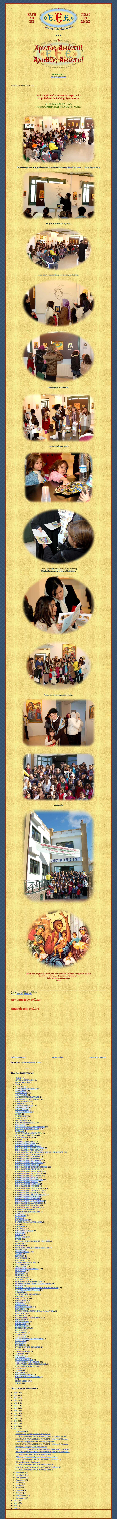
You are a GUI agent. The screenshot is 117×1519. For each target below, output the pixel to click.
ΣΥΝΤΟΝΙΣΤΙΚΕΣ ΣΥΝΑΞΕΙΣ (27, 1347)
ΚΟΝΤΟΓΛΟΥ (20, 1260)
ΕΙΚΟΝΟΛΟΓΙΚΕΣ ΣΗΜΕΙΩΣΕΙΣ (29, 1190)
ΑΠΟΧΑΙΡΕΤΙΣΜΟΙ (23, 1112)
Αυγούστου (20, 1480)
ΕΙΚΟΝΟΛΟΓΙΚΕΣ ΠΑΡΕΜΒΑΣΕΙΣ (29, 1188)
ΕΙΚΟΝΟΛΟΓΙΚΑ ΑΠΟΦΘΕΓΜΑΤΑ (29, 1148)
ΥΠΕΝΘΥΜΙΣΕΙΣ (22, 1358)
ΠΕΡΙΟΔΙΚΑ (20, 1309)
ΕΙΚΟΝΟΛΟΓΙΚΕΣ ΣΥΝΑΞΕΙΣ (27, 1192)
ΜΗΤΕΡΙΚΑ (20, 1273)
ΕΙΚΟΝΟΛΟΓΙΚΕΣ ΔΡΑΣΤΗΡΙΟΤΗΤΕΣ (31, 1167)
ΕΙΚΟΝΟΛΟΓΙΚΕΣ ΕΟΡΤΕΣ (26, 1178)
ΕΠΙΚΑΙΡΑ (19, 994)
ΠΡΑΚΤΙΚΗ (20, 1320)
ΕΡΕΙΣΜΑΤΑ (28, 994)
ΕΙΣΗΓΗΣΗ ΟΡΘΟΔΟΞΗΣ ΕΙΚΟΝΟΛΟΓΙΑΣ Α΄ (34, 1470)
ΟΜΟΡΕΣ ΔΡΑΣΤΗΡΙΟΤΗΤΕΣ (27, 1290)
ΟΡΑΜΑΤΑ (19, 1292)
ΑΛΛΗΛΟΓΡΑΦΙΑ (22, 1101)
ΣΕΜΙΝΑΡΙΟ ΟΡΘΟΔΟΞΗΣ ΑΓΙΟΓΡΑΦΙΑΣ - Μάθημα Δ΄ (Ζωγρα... (41, 1444)
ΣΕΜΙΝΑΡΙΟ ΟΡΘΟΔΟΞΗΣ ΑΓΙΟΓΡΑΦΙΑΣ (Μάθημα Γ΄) (38, 1459)
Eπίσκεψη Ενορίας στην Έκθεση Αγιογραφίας (32, 1434)
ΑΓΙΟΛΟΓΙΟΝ (21, 1093)
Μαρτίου (19, 1493)
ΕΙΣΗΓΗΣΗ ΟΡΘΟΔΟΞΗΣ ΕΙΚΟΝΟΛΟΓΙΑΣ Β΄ (34, 1465)
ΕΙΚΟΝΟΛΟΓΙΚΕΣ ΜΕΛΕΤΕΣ (27, 1184)
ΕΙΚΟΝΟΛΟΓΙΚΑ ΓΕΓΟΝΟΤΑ (27, 1150)
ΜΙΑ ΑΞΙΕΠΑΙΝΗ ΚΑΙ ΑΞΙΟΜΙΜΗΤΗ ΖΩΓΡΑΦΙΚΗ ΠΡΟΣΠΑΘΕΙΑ (42, 1449)
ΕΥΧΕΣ (18, 1239)
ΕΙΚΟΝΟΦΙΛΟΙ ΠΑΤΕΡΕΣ (26, 1209)
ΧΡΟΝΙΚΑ (19, 1368)
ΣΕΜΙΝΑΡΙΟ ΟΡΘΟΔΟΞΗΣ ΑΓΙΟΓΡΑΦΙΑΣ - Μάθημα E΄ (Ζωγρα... (41, 1439)
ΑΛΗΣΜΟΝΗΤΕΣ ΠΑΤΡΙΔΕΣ (27, 1097)
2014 (16, 1424)
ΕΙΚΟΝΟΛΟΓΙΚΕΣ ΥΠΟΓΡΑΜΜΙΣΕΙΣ (30, 1195)
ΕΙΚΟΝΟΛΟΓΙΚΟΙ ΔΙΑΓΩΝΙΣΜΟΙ (29, 1203)
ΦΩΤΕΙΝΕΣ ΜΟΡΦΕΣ (24, 1360)
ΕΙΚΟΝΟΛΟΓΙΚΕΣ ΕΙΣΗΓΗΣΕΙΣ (28, 1171)
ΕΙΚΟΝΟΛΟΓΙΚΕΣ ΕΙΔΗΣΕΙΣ (27, 1169)
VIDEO (18, 1383)
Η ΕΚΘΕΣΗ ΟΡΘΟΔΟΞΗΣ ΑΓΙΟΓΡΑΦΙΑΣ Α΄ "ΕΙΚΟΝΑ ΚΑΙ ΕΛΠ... (42, 1452)
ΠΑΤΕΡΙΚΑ (19, 1303)
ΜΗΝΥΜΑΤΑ (20, 1271)
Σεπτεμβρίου (21, 1477)
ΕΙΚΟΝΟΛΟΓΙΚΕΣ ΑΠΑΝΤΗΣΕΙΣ (29, 1163)
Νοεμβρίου (20, 1472)
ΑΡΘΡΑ (18, 1114)
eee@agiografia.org (58, 77)
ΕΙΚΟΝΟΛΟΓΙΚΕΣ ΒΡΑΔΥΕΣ (27, 1165)
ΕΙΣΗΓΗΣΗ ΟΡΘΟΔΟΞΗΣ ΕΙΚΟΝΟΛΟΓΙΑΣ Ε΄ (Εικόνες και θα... (41, 1436)
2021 (16, 1406)
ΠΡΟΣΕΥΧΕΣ (20, 1324)
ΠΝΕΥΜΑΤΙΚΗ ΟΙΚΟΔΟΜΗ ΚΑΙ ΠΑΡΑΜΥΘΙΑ (34, 1311)
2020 (16, 1408)
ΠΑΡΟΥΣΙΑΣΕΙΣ (22, 1298)
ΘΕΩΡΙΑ (18, 1254)
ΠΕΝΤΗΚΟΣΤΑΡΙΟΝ (23, 1307)
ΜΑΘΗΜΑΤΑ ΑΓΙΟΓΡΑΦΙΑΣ (26, 1269)
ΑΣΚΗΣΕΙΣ (20, 1118)
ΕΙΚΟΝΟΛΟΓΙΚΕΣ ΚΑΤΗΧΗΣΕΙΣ (29, 1180)
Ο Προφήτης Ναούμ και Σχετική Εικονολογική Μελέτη (36, 1457)
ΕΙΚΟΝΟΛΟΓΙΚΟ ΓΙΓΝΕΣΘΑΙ (27, 1199)
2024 (16, 1398)
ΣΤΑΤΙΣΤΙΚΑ (20, 1336)
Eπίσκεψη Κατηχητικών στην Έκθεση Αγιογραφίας (35, 1441)
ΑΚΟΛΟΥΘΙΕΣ (21, 1095)
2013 (16, 1426)
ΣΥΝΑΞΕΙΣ (19, 1343)
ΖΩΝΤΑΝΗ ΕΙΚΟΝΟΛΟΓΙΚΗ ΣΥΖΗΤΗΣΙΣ (32, 1241)
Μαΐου (18, 1488)
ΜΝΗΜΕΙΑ (19, 1275)
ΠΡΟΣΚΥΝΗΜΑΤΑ (23, 1328)
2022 (16, 1403)
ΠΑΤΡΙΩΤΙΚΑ (21, 1305)
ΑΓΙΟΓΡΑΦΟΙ (20, 1091)
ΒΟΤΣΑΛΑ (19, 1131)
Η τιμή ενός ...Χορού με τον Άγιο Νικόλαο (31, 1447)
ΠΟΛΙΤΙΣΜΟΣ (21, 1315)
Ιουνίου (19, 1485)
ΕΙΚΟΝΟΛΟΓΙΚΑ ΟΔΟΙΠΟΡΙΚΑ (28, 1154)
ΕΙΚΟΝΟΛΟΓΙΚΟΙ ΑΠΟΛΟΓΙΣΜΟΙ (29, 1201)
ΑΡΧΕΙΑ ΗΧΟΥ (21, 1116)
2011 (16, 1501)
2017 (16, 1416)
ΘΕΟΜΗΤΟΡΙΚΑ (22, 1252)
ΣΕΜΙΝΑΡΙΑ (20, 1334)
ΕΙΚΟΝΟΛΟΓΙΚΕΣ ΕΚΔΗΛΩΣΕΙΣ (29, 1173)
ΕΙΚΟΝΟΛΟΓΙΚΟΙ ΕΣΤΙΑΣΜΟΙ (28, 1207)
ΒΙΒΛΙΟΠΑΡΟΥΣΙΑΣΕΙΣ (25, 1122)
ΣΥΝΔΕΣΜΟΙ (20, 1345)
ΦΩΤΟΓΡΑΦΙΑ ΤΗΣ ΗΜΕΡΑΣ (27, 1362)
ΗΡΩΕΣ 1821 (20, 1243)
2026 (16, 1393)
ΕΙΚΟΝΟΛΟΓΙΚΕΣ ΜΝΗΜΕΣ (27, 1186)
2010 (16, 1503)
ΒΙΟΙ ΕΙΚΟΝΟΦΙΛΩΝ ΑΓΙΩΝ (27, 1129)
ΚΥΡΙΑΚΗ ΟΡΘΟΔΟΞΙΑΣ (25, 1262)
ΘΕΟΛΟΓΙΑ (20, 1250)
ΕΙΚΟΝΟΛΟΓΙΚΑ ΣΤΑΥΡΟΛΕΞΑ (28, 1158)
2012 (16, 1429)
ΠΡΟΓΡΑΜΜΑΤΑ (22, 1322)
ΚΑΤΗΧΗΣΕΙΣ (21, 1258)
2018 (16, 1413)
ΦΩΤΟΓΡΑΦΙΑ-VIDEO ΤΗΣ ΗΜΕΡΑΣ (30, 1364)
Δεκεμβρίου (20, 1431)
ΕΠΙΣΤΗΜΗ (20, 1233)
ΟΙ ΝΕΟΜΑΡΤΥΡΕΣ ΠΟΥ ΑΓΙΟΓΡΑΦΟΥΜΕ (33, 1284)
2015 (16, 1421)
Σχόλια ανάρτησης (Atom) (31, 1062)
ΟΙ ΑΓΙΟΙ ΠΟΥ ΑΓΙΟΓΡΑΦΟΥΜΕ (28, 1281)
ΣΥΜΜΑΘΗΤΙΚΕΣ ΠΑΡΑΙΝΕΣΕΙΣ (29, 1339)
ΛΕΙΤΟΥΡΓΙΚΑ (21, 1264)
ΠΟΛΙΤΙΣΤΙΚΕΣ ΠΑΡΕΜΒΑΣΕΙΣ (28, 1317)
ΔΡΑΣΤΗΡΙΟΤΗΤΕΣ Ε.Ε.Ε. (26, 1135)
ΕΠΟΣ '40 (19, 1235)
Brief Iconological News (24, 1375)
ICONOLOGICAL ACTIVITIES (27, 1377)
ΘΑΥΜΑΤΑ (19, 1245)
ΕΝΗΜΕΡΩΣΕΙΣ (22, 1220)
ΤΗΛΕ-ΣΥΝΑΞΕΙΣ (22, 1351)
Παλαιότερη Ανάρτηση (97, 1057)
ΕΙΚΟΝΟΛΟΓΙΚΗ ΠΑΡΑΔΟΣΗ (27, 1197)
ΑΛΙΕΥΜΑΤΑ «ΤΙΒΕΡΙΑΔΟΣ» (27, 1099)
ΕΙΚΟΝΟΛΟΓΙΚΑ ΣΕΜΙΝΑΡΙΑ (27, 1156)
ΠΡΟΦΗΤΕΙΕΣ (21, 1332)
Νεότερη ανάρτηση (18, 1057)
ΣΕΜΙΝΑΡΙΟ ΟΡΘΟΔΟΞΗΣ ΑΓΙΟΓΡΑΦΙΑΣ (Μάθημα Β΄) (38, 1467)
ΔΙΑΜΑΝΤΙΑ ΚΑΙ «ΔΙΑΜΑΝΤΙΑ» (28, 1133)
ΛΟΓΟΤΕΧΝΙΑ (21, 1267)
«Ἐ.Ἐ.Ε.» (18, 1078)
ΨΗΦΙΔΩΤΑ (20, 1373)
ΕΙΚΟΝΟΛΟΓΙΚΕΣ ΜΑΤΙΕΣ (26, 1182)
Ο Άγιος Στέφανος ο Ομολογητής (27, 1462)
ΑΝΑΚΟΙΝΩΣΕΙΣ (22, 1103)
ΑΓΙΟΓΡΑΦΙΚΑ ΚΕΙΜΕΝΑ (26, 1089)
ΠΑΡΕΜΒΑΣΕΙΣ (22, 1296)
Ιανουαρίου (20, 1498)
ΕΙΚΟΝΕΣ (19, 1139)
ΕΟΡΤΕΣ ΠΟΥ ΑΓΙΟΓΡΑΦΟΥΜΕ (28, 1222)
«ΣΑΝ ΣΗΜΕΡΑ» (22, 1082)
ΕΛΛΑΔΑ (19, 1218)
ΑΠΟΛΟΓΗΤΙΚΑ (22, 1108)
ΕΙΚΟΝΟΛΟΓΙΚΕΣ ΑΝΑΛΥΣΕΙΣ (28, 1161)
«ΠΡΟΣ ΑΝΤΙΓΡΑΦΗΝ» (24, 1080)
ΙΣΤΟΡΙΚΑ (19, 1256)
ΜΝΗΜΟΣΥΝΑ (21, 1277)
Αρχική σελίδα (57, 1057)
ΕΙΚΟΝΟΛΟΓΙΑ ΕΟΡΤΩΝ (25, 1144)
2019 (16, 1411)
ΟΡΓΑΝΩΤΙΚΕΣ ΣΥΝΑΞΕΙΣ (26, 1294)
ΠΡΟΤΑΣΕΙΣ (20, 1330)
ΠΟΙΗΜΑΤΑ (20, 1313)
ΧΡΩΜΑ (18, 1370)
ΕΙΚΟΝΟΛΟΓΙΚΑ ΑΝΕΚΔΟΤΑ (27, 1146)
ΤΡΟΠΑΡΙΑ (20, 1356)
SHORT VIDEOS (22, 1381)
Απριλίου (19, 1490)
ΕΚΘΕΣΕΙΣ (19, 1214)
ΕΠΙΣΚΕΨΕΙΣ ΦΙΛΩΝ (24, 1231)
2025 (16, 1395)
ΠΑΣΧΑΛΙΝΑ (20, 1300)
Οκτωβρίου (20, 1475)
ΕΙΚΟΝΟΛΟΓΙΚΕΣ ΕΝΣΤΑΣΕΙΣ (28, 1175)
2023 (16, 1400)
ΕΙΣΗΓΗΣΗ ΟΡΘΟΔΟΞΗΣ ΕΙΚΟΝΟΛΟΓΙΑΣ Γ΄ (34, 1454)
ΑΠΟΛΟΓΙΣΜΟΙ (22, 1110)
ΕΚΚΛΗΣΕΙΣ (20, 1216)
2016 (16, 1418)
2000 (16, 1508)
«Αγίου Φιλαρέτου (72, 167)
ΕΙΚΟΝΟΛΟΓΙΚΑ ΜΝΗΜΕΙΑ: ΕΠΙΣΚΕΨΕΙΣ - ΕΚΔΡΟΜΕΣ (39, 1152)
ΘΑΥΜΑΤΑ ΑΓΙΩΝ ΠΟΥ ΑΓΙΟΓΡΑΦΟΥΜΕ (32, 1247)
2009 (16, 1506)
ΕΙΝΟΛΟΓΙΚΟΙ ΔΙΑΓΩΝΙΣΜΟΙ (27, 1211)
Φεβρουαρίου (21, 1495)
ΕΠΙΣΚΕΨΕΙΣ (21, 1228)
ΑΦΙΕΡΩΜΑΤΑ (21, 1120)
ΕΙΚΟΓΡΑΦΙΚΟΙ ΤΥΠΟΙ (25, 1137)
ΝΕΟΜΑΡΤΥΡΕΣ (22, 1279)
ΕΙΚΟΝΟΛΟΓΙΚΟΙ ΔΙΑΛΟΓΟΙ (27, 1205)
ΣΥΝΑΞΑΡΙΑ (20, 1341)
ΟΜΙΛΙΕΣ (19, 1286)
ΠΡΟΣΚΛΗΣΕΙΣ (22, 1326)
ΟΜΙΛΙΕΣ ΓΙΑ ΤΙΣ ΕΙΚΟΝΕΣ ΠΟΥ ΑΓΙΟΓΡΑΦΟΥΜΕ (36, 1288)
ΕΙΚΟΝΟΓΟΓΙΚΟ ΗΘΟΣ (25, 1142)
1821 (17, 1084)
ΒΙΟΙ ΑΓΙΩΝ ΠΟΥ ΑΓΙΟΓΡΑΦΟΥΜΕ (30, 1127)
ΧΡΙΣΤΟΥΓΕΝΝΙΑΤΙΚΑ (25, 1366)
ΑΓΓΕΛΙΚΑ (20, 1086)
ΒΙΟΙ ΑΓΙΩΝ (20, 1125)
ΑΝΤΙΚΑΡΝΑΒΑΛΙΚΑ (24, 1105)
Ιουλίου (19, 1483)
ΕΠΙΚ (17, 1224)
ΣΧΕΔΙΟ (18, 1349)
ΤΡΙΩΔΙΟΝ (19, 1353)
